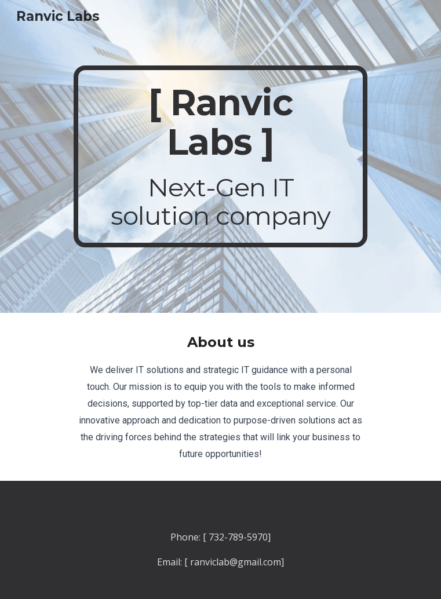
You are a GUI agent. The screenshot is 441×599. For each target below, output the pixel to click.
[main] (220, 156)
